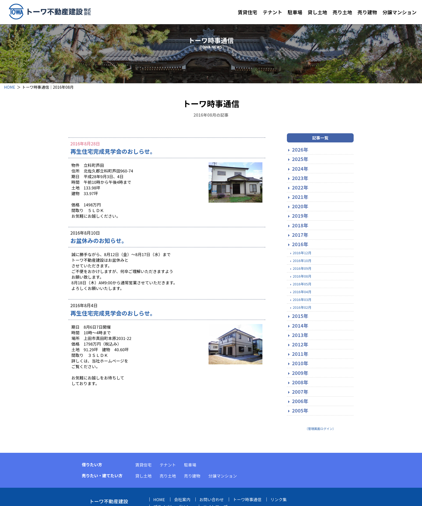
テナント (272, 12)
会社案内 (182, 500)
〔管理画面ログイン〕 (320, 429)
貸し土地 (317, 12)
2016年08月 (302, 276)
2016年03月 (302, 299)
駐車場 (295, 12)
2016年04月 (302, 292)
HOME (9, 87)
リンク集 (278, 500)
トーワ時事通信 (247, 500)
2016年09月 (302, 268)
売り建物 (367, 12)
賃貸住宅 (247, 12)
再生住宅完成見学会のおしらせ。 (113, 152)
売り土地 (342, 12)
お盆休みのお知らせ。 (99, 241)
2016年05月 (302, 284)
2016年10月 (302, 260)
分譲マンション (399, 12)
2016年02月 (302, 307)
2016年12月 (302, 253)
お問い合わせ (211, 500)
